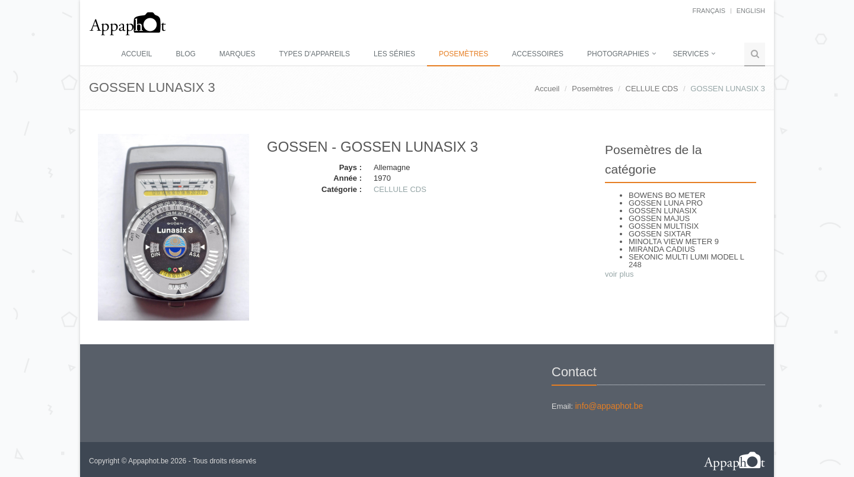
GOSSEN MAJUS (659, 218)
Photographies (618, 54)
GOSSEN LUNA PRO (666, 203)
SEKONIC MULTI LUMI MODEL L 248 (686, 260)
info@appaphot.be (609, 406)
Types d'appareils (314, 54)
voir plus (619, 274)
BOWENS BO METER (667, 195)
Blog (185, 54)
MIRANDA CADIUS (662, 249)
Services (691, 54)
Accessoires (537, 54)
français (708, 10)
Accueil (136, 54)
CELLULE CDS (652, 88)
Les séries (394, 54)
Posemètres (463, 54)
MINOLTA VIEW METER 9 (674, 241)
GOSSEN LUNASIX (663, 210)
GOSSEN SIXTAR (660, 233)
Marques (237, 54)
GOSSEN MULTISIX (664, 226)
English (751, 10)
